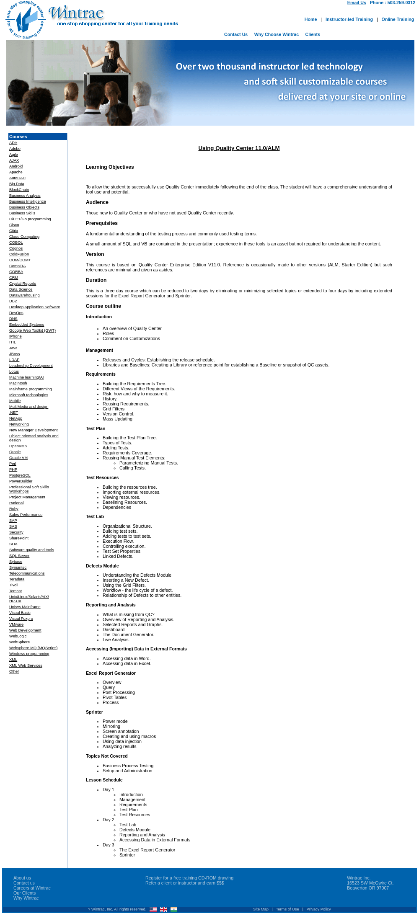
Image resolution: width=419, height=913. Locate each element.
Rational (16, 503)
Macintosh (18, 383)
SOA (13, 544)
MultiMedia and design (28, 407)
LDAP (14, 360)
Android (16, 166)
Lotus (14, 371)
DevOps (16, 313)
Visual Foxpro (21, 618)
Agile (13, 154)
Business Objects (24, 207)
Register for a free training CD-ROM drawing (189, 877)
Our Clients (24, 892)
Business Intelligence (27, 201)
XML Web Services (25, 665)
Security (16, 532)
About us (22, 877)
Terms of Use (287, 909)
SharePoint (18, 538)
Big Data (16, 184)
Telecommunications (27, 573)
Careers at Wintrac (32, 887)
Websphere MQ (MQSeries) (33, 648)
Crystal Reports (22, 283)
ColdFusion (19, 254)
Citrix (13, 231)
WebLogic (17, 636)
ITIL (12, 342)
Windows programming (29, 654)
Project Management (27, 497)
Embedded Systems (26, 324)
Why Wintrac (26, 897)
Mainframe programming (30, 389)
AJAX (14, 160)
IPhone (15, 336)
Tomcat (15, 591)
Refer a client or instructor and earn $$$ (184, 882)
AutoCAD (17, 178)
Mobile (15, 401)
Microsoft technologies (28, 395)
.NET (13, 412)
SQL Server (19, 556)
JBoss (14, 354)
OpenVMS (18, 446)
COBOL (16, 242)
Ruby (13, 509)
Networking (19, 424)
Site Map (261, 909)
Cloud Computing (24, 237)
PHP (13, 469)
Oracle (15, 452)
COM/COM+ (20, 260)
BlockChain (19, 190)
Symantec (17, 567)
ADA (13, 143)
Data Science (20, 289)
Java (13, 348)
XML (13, 660)
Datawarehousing (24, 295)
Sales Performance (25, 515)
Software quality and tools (31, 550)
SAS (13, 526)
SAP (13, 520)
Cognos (16, 248)
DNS (13, 319)
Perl (12, 464)
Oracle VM (18, 458)
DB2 (13, 301)
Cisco (14, 225)
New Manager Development (33, 430)
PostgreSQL (20, 475)
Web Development (25, 630)
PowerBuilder (20, 481)
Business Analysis (25, 195)
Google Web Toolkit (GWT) (32, 330)
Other (14, 671)
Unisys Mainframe (25, 607)
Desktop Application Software (34, 307)
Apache (16, 172)
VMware (16, 624)
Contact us (24, 882)
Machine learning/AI (26, 377)
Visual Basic (20, 613)
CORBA (16, 272)
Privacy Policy (319, 909)
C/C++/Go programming (30, 219)
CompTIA (17, 266)
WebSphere (19, 642)
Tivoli (13, 585)
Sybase (15, 562)
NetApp (15, 418)
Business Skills (22, 213)
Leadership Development (31, 366)
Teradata (16, 579)
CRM (13, 278)
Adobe (15, 149)
